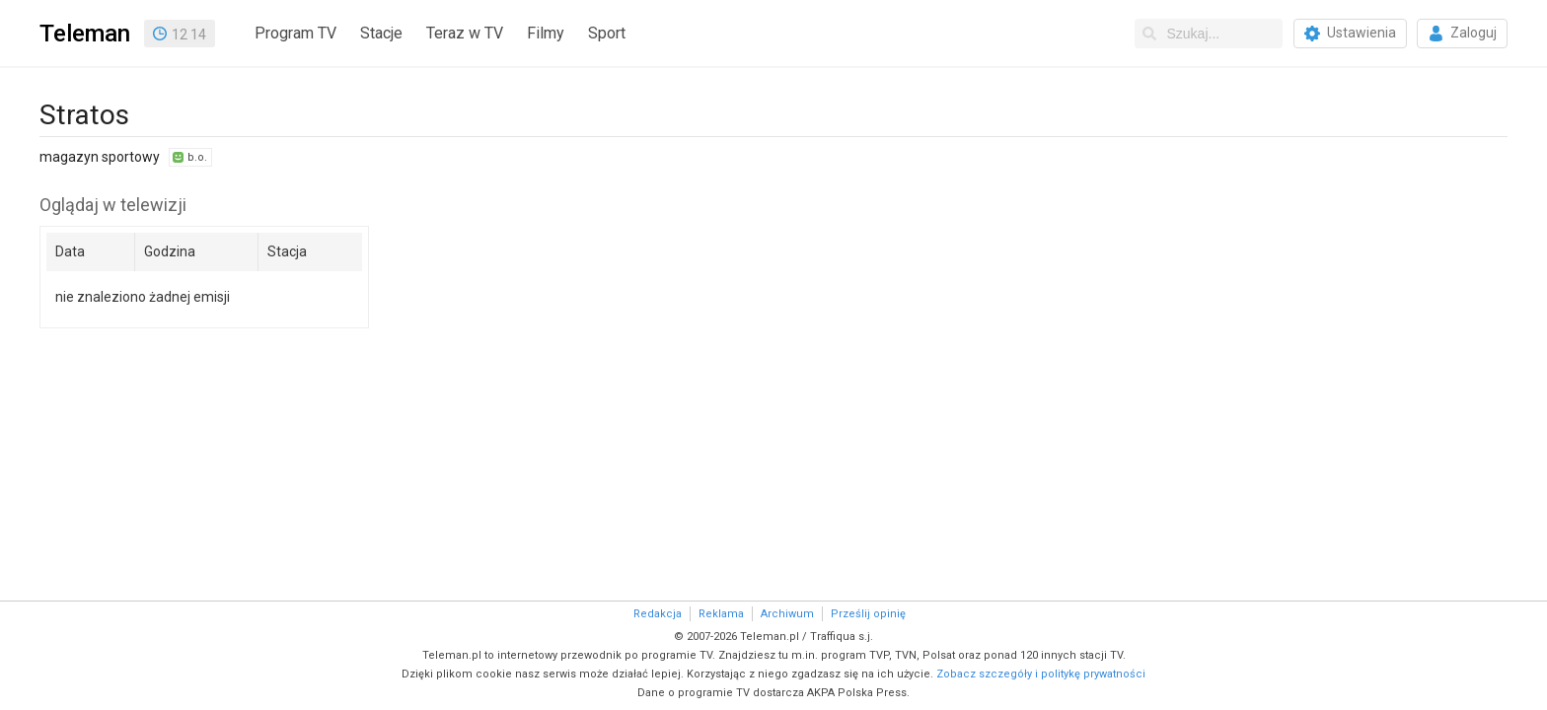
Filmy (545, 33)
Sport (607, 33)
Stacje (381, 33)
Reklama (721, 613)
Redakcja (657, 613)
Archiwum (787, 613)
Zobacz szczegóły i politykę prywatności (1040, 674)
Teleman (84, 33)
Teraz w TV (464, 33)
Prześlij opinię (868, 613)
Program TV (295, 33)
